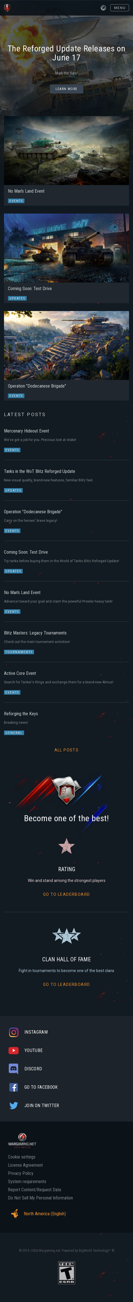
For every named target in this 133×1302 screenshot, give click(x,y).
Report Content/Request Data (34, 1190)
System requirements (27, 1181)
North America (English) (37, 1214)
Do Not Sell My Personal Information (40, 1198)
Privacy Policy (20, 1173)
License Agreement (25, 1165)
